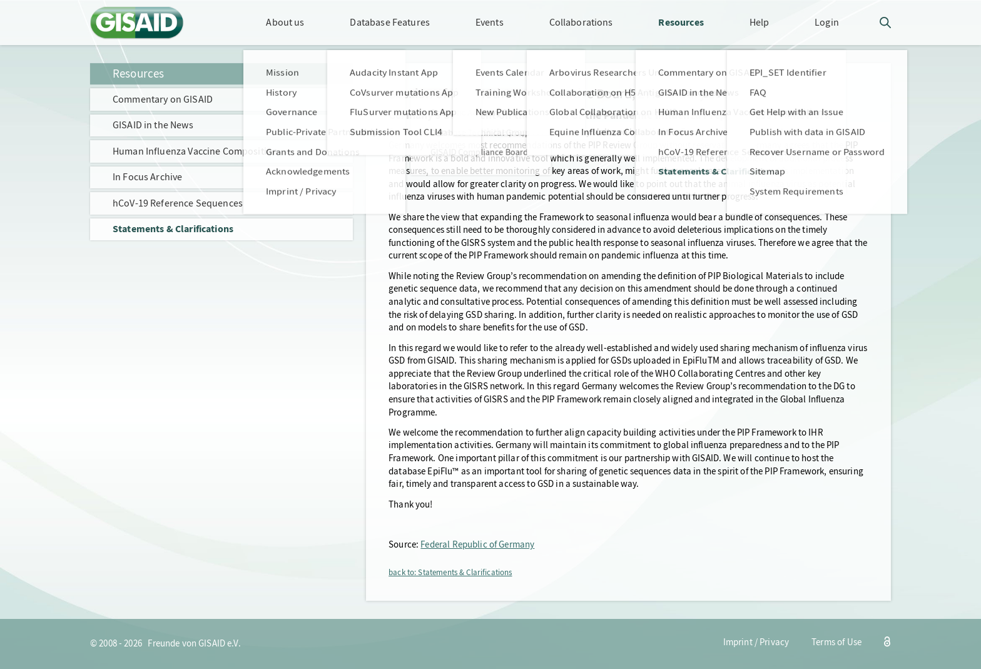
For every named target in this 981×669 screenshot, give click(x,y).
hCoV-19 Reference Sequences (178, 203)
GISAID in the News (153, 124)
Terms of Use (836, 642)
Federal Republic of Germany (477, 545)
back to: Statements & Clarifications (450, 573)
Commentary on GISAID (163, 99)
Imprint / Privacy (756, 642)
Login (827, 22)
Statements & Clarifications (173, 228)
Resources (138, 73)
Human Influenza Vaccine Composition (195, 151)
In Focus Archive (147, 176)
